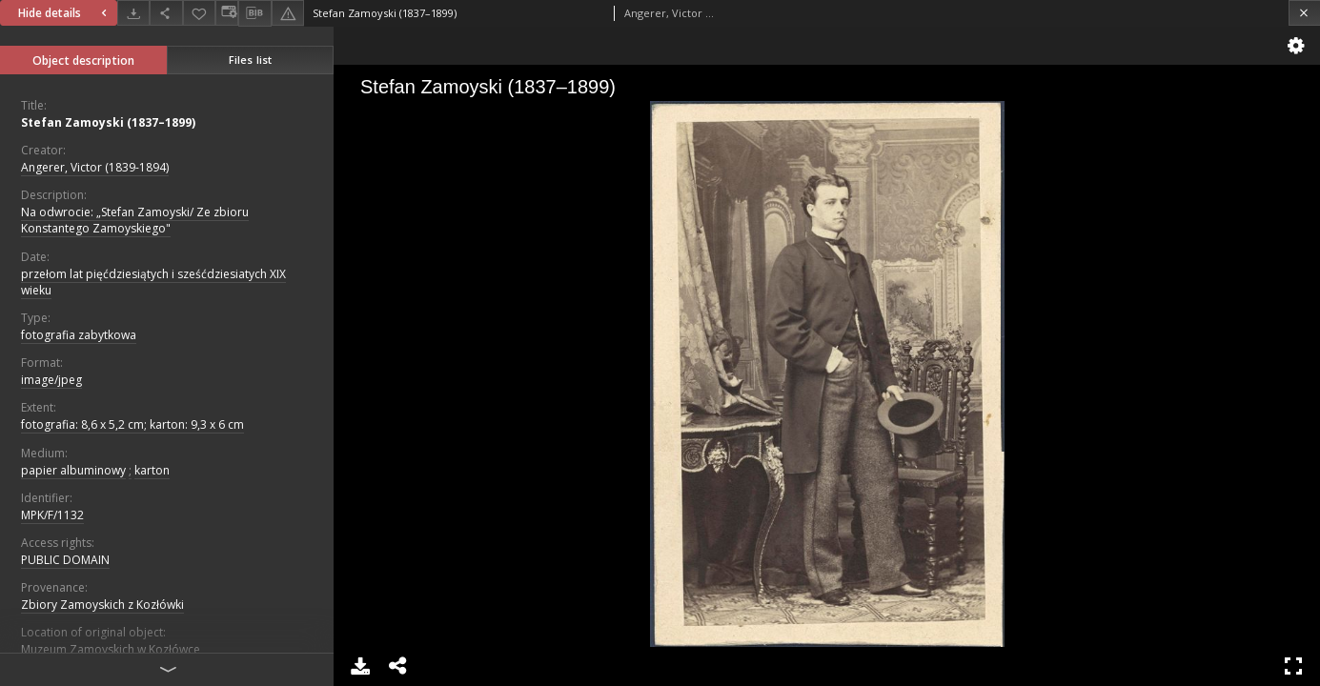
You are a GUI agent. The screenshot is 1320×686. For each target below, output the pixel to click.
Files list (250, 59)
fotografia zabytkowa (78, 335)
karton (152, 470)
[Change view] (226, 13)
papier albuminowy (73, 470)
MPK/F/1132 (52, 515)
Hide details (65, 13)
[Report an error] (288, 13)
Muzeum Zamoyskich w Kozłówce (110, 649)
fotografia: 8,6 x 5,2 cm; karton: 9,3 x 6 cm (132, 424)
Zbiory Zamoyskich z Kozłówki (102, 604)
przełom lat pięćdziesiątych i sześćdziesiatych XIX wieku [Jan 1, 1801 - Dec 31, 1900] (153, 282)
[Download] (133, 13)
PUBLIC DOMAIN (65, 560)
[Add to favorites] (199, 13)
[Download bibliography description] (254, 13)
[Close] (1304, 13)
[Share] (166, 13)
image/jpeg (51, 380)
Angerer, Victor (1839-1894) (95, 167)
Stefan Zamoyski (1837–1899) (108, 122)
